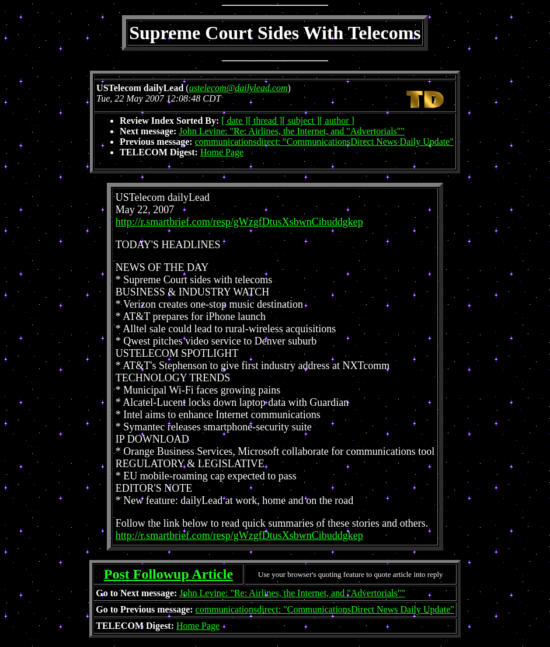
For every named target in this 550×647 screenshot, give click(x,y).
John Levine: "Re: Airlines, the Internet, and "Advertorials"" (291, 131)
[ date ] (234, 121)
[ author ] (336, 121)
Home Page (221, 152)
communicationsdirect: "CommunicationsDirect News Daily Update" (324, 142)
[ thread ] (265, 121)
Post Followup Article (168, 574)
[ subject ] (300, 121)
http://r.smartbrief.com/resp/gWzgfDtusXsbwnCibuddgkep (239, 222)
